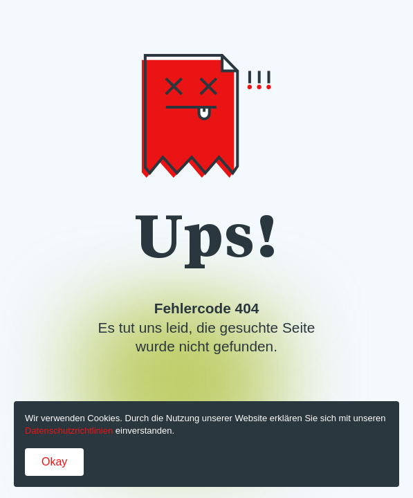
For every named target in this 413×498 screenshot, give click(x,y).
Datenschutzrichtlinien (69, 430)
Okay (54, 462)
